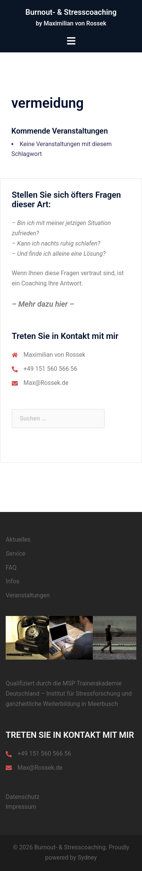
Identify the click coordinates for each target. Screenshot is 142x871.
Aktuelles (18, 539)
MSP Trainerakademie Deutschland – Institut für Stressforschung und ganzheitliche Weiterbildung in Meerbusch (69, 693)
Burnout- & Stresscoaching (71, 12)
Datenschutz (22, 796)
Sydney (87, 857)
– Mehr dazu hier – (43, 304)
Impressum (21, 806)
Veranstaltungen (28, 595)
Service (15, 553)
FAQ (11, 567)
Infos (12, 581)
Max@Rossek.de (46, 382)
